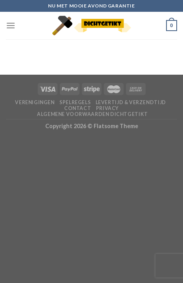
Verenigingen (34, 102)
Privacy (107, 108)
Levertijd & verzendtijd (131, 102)
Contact (77, 108)
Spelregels (75, 102)
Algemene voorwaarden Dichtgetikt (92, 114)
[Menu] (10, 25)
